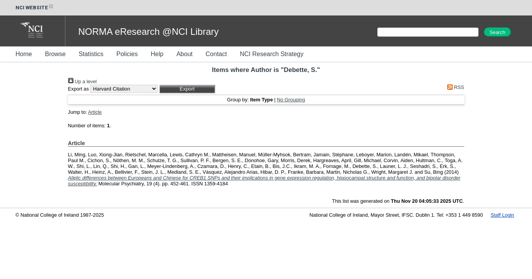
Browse (55, 54)
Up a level (82, 81)
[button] (187, 88)
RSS (454, 87)
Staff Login (502, 215)
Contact (216, 54)
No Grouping (291, 100)
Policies (127, 54)
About (184, 54)
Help (157, 54)
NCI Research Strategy (272, 54)
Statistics (91, 54)
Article (95, 112)
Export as (78, 89)
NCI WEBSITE (34, 7)
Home (23, 54)
